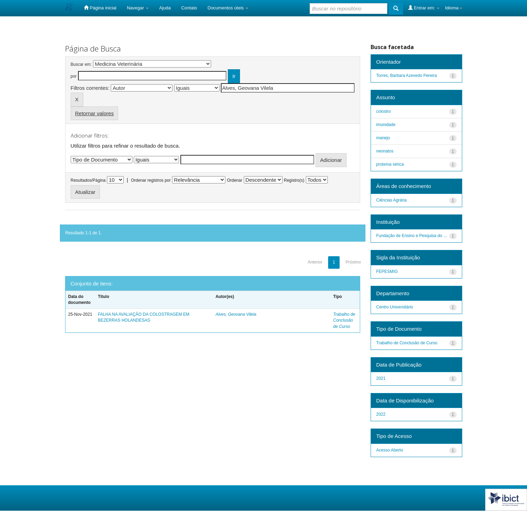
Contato (189, 7)
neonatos (384, 151)
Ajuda (165, 7)
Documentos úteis (228, 7)
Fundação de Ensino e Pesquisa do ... (411, 235)
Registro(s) (294, 180)
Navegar (138, 7)
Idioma (453, 7)
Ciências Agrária (391, 200)
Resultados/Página (88, 180)
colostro (383, 111)
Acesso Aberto (389, 450)
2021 (381, 378)
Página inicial (100, 7)
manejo (383, 137)
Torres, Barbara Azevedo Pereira (406, 75)
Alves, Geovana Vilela (236, 314)
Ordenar (234, 180)
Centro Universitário (394, 307)
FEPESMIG (387, 271)
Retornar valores (94, 113)
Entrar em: (424, 7)
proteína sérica (390, 164)
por (74, 76)
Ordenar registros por (151, 180)
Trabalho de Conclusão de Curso (344, 320)
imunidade (385, 124)
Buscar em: (81, 64)
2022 (381, 414)
